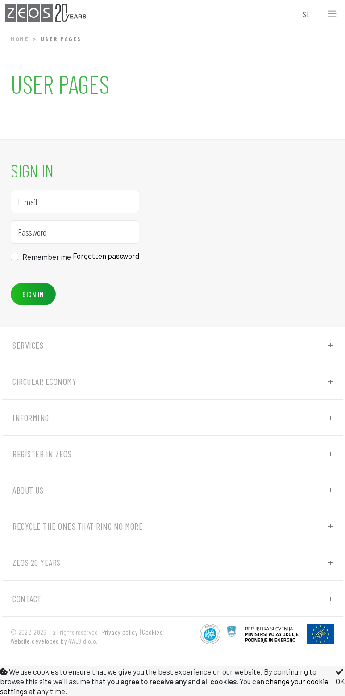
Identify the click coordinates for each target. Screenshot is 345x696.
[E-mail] (75, 201)
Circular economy (44, 381)
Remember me (46, 256)
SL (306, 14)
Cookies (152, 632)
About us (27, 490)
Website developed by (39, 641)
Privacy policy (120, 632)
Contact (27, 598)
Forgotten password (106, 255)
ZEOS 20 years (36, 562)
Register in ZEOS (41, 453)
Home (20, 38)
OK (340, 677)
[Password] (75, 232)
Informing (30, 417)
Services (27, 345)
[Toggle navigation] (332, 14)
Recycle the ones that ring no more (77, 526)
